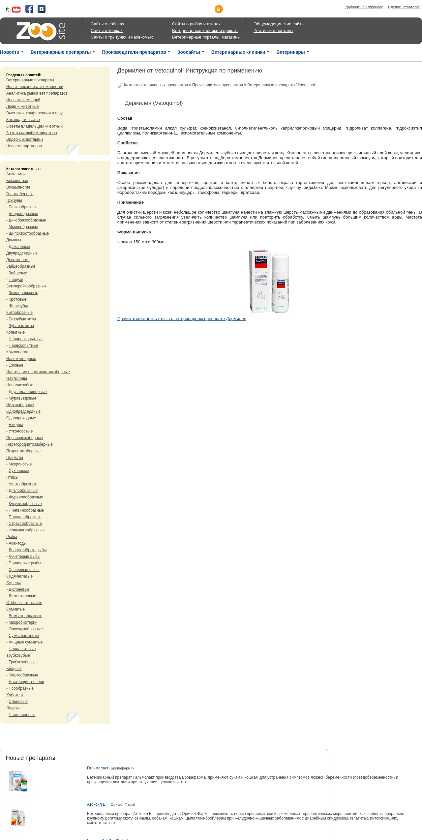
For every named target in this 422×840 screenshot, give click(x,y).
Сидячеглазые (19, 576)
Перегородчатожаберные (29, 444)
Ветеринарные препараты (61, 52)
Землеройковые (23, 292)
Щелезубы (18, 306)
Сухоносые (19, 470)
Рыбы (11, 536)
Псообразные (21, 688)
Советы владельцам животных (34, 126)
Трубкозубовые (23, 662)
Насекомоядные (21, 358)
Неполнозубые (19, 385)
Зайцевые (18, 273)
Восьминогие (18, 187)
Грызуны (14, 200)
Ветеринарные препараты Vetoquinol (281, 85)
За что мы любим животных (31, 133)
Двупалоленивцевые (27, 391)
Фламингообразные (27, 530)
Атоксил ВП (97, 804)
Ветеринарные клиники (238, 52)
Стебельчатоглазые (24, 602)
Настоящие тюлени (26, 681)
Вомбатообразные (25, 616)
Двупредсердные (22, 253)
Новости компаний (23, 100)
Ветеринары (290, 52)
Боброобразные (23, 213)
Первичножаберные (24, 437)
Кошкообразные (23, 675)
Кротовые (17, 299)
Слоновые (18, 701)
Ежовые (16, 365)
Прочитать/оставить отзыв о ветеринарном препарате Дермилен (181, 318)
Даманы (13, 240)
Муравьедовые (22, 398)
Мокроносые (20, 464)
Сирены (13, 583)
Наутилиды (16, 378)
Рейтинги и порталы (273, 30)
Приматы (14, 457)
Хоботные (15, 695)
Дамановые (19, 246)
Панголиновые (22, 714)
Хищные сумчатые (26, 642)
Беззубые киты (22, 319)
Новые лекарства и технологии (34, 86)
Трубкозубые (18, 655)
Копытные (15, 332)
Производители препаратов (134, 52)
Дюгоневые (19, 589)
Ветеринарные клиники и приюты (205, 30)
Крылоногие (17, 352)
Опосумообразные (26, 629)
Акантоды (17, 543)
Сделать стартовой (404, 7)
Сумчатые (15, 609)
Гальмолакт (97, 768)
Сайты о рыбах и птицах (196, 23)
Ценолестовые (22, 648)
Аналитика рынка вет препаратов (37, 93)
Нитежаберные (20, 405)
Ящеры (12, 708)
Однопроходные (21, 418)
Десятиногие (18, 259)
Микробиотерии (23, 622)
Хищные (14, 668)
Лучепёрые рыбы (24, 556)
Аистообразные (23, 484)
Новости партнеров (24, 146)
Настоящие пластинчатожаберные (38, 372)
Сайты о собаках (107, 23)
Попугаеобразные (25, 517)
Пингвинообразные (26, 510)
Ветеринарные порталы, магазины (206, 37)
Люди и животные (22, 106)
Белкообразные (23, 207)
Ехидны (16, 424)
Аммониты (16, 174)
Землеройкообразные (26, 286)
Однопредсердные (23, 411)
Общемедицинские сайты (279, 23)
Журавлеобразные (26, 497)
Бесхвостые (17, 180)
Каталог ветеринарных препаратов (156, 85)
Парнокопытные (23, 345)
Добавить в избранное (364, 7)
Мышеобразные (23, 227)
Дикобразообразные (27, 220)
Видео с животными (24, 139)
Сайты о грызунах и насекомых (122, 37)
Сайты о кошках (107, 30)
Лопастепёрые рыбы (27, 550)
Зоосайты (188, 52)
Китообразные (19, 312)
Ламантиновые (22, 596)
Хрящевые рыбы (24, 569)
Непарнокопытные (26, 339)
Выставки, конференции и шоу (34, 113)
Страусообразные (25, 523)
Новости (9, 52)
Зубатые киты (21, 325)
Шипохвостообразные (29, 233)
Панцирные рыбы (25, 563)
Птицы (12, 477)
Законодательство (23, 119)
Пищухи (16, 279)
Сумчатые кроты (24, 635)
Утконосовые (21, 431)
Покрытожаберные (23, 451)
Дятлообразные (23, 490)
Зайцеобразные (20, 266)
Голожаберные (20, 194)
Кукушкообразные (25, 503)
